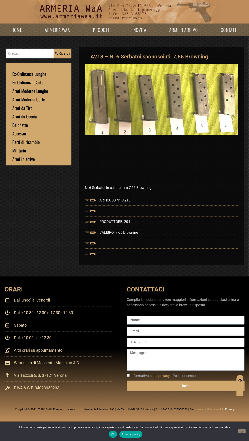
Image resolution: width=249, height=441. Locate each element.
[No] (242, 431)
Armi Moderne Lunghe (30, 91)
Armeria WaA (57, 29)
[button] (90, 119)
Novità (139, 29)
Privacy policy (131, 434)
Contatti (229, 29)
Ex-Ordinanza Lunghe (29, 74)
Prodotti (102, 29)
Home (16, 29)
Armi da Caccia (24, 116)
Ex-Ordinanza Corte (27, 82)
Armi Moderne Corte (28, 99)
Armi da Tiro (22, 108)
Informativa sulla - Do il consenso (163, 376)
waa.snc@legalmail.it (209, 409)
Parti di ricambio (26, 142)
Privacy (229, 409)
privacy (164, 376)
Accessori (20, 133)
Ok (113, 434)
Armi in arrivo (183, 29)
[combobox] (30, 53)
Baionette (20, 125)
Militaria (19, 150)
